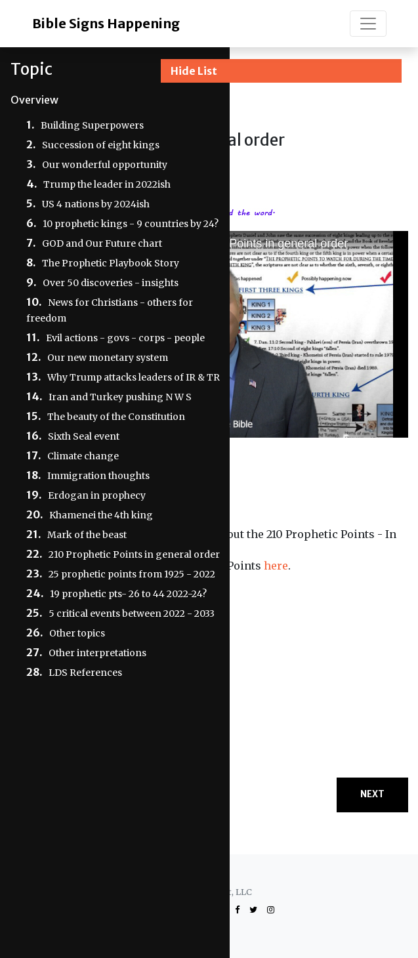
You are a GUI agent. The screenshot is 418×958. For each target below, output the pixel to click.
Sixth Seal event (83, 436)
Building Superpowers (92, 125)
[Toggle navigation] (368, 23)
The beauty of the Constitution (116, 417)
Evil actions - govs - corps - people (125, 338)
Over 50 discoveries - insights (110, 283)
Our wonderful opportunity (104, 165)
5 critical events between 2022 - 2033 (132, 613)
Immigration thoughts (98, 476)
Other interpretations (97, 653)
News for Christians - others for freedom (109, 310)
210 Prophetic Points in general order (134, 554)
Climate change (83, 456)
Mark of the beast (87, 535)
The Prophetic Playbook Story (110, 263)
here (276, 565)
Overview (34, 99)
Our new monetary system (107, 358)
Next (372, 794)
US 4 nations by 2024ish (96, 204)
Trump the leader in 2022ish (107, 184)
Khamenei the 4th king (101, 515)
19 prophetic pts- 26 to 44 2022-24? (128, 594)
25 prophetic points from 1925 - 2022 (132, 574)
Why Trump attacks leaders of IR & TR (133, 377)
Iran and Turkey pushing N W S (120, 397)
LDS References (85, 672)
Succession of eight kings (100, 145)
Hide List (194, 70)
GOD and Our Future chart (102, 243)
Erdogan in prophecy (97, 495)
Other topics (77, 633)
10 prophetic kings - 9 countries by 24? (131, 224)
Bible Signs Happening (106, 23)
